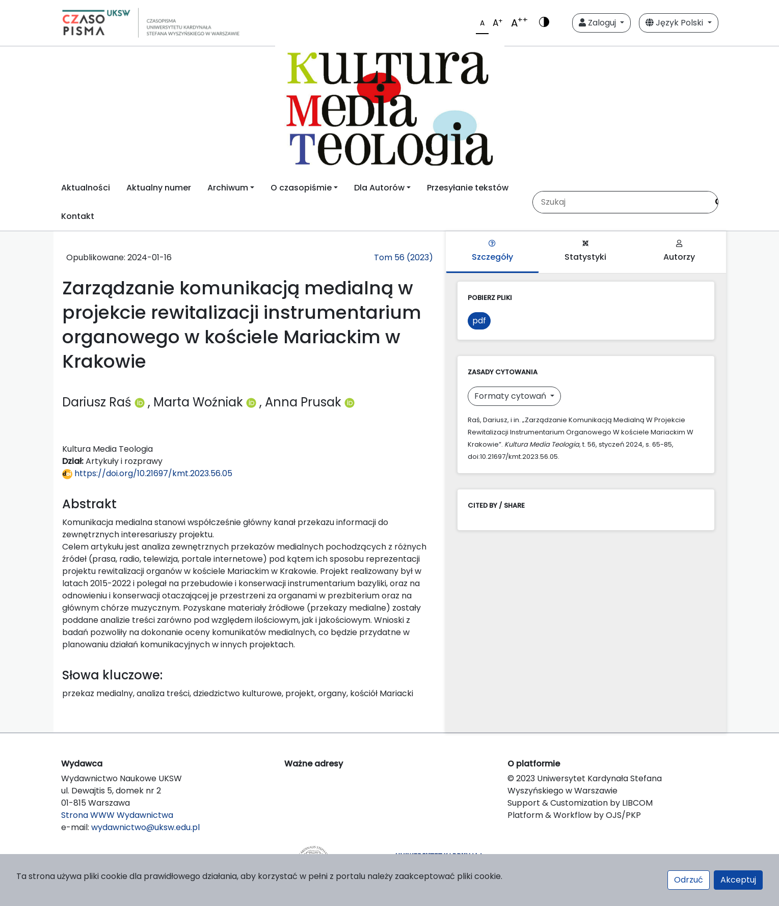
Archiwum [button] (227, 188)
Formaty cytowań (511, 396)
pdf (479, 320)
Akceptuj (738, 880)
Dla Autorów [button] (379, 188)
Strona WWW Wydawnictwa (117, 815)
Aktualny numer (158, 188)
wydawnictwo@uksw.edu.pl (145, 827)
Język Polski (675, 23)
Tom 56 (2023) (403, 257)
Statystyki (585, 251)
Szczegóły (492, 251)
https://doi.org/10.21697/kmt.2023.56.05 (147, 473)
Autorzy (679, 251)
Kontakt (77, 216)
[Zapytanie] (620, 202)
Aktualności (85, 188)
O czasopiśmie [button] (301, 188)
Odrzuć (688, 880)
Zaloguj (598, 23)
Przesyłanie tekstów (467, 188)
